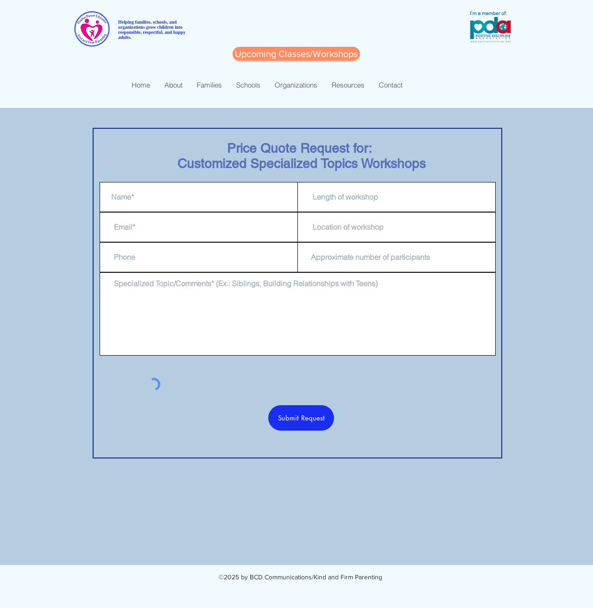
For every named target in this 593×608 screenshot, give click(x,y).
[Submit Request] (301, 418)
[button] (296, 54)
